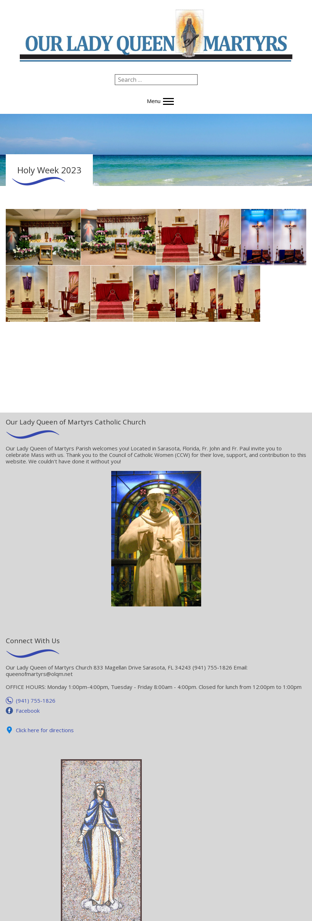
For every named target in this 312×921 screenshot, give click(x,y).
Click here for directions (45, 730)
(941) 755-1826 (35, 700)
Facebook (28, 710)
